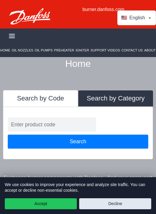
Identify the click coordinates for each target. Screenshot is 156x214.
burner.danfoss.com (103, 9)
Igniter (82, 50)
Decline (115, 203)
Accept (41, 203)
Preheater (64, 50)
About (150, 50)
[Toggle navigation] (11, 36)
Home (5, 50)
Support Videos (105, 50)
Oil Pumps (44, 50)
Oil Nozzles (22, 50)
